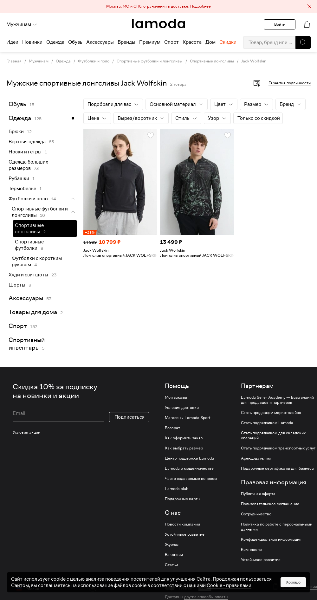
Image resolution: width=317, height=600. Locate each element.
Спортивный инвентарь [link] (27, 343)
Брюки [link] (16, 131)
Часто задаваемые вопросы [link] (191, 478)
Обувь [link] (17, 104)
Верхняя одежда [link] (27, 142)
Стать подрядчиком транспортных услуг (278, 448)
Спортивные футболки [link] (29, 245)
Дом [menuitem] (210, 42)
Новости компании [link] (182, 524)
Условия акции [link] (26, 432)
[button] (158, 6)
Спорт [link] (18, 326)
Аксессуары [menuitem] (100, 42)
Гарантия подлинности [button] (289, 83)
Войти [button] (279, 24)
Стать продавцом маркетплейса (271, 412)
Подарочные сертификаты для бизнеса (277, 468)
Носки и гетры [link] (25, 152)
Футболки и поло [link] (93, 61)
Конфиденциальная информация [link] (271, 539)
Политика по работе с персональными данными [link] (276, 527)
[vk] (93, 588)
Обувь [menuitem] (75, 42)
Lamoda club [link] (176, 488)
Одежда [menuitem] (55, 42)
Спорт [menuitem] (171, 42)
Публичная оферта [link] (258, 493)
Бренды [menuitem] (126, 42)
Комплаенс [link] (251, 549)
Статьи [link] (171, 564)
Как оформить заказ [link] (184, 438)
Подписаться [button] (129, 417)
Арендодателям (256, 458)
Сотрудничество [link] (256, 514)
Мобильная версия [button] (299, 586)
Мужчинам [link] (39, 61)
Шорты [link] (17, 285)
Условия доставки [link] (182, 407)
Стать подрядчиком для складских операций (273, 435)
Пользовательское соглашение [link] (270, 503)
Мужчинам (21, 24)
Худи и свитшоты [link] (28, 275)
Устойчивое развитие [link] (184, 534)
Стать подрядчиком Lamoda (267, 422)
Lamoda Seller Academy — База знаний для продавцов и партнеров (277, 400)
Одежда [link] (63, 61)
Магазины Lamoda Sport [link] (187, 417)
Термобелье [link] (22, 188)
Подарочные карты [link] (182, 498)
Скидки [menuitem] (227, 42)
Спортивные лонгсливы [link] (212, 61)
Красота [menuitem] (192, 42)
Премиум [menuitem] (149, 42)
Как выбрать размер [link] (184, 448)
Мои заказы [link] (176, 397)
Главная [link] (14, 61)
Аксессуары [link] (26, 298)
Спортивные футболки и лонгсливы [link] (150, 61)
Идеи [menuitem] (12, 42)
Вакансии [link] (174, 554)
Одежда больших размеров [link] (28, 165)
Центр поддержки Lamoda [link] (189, 458)
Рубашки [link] (19, 178)
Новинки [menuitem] (32, 42)
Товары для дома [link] (33, 312)
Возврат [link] (172, 427)
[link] (158, 23)
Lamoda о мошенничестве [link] (189, 468)
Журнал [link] (172, 544)
